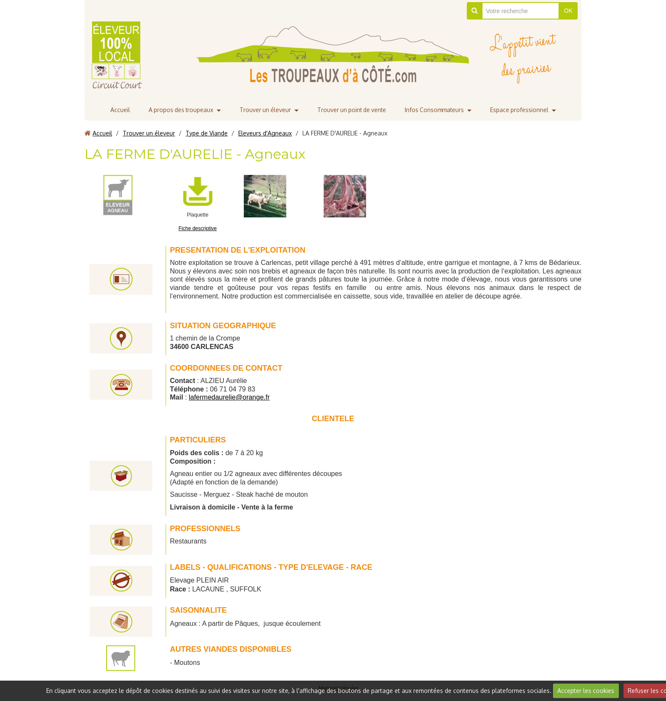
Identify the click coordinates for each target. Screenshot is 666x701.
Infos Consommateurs (436, 109)
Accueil (116, 109)
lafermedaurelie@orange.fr (229, 397)
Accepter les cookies (585, 690)
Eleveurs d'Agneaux (265, 133)
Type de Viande (207, 133)
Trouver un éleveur (263, 109)
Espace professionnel (522, 109)
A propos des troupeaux (178, 109)
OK (568, 10)
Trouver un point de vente (351, 109)
